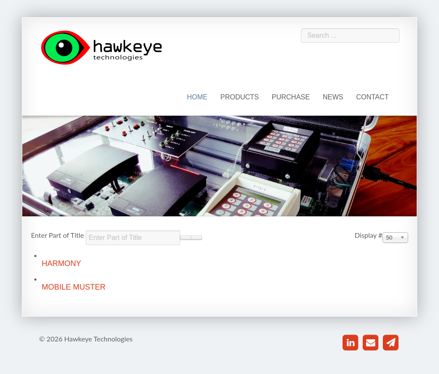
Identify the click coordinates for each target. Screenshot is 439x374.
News (333, 97)
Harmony (61, 263)
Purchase (291, 97)
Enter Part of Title (58, 235)
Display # (368, 235)
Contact (372, 97)
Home (197, 97)
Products (239, 97)
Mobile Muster (73, 287)
